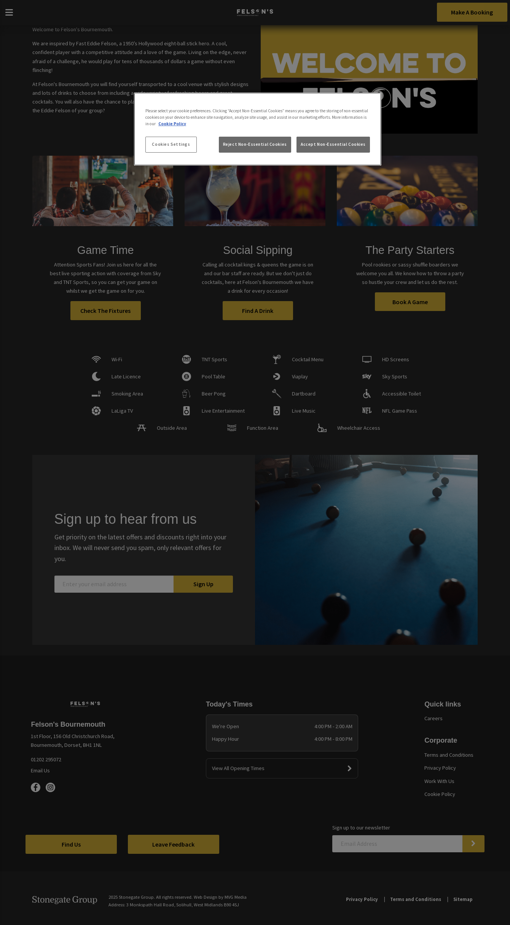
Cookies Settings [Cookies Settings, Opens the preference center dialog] (171, 144)
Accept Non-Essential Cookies (333, 144)
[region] (257, 129)
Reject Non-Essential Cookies (255, 144)
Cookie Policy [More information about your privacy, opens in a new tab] (172, 123)
